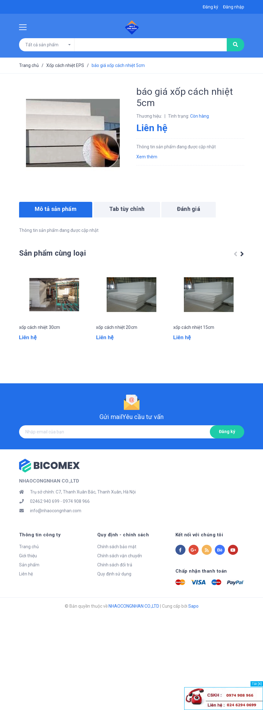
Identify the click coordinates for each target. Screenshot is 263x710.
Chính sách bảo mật (116, 562)
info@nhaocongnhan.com (55, 526)
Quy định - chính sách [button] (123, 551)
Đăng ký (227, 447)
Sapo (193, 622)
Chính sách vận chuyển (119, 572)
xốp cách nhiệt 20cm (116, 348)
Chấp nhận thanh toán (201, 587)
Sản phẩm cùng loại (52, 253)
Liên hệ (26, 590)
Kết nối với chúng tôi (199, 551)
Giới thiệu (28, 572)
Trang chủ (29, 562)
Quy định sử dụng (114, 590)
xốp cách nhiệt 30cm (39, 348)
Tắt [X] (257, 684)
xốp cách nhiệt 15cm (194, 348)
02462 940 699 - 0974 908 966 (60, 517)
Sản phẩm (29, 581)
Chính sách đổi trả (114, 581)
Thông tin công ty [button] (40, 551)
